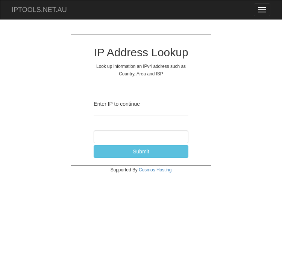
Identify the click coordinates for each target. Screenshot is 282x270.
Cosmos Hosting (155, 169)
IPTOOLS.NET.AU (39, 10)
